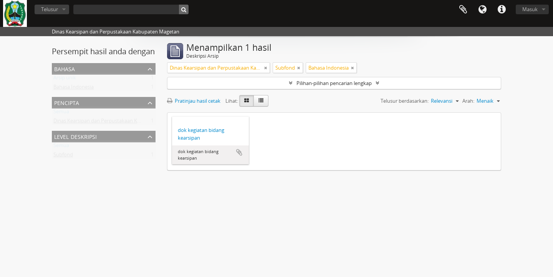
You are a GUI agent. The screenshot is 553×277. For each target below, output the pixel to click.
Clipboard (463, 9)
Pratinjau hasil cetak (193, 100)
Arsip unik (64, 79)
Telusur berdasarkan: (405, 100)
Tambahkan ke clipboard (239, 152)
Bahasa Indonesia (73, 88)
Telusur (49, 9)
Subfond (63, 156)
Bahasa (482, 9)
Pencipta (66, 102)
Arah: (468, 100)
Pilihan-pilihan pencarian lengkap (334, 83)
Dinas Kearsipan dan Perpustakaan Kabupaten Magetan (117, 122)
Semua (61, 113)
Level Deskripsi (75, 136)
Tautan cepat (501, 9)
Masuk (530, 9)
